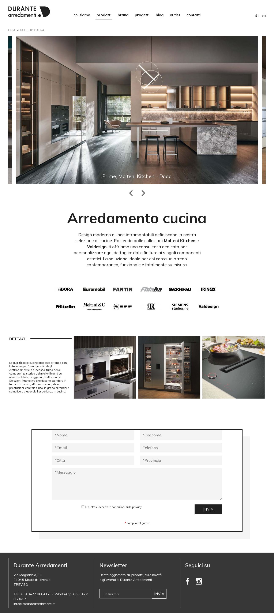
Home (12, 30)
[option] (137, 110)
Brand (123, 14)
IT (256, 15)
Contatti (193, 14)
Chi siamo (82, 14)
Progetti (142, 14)
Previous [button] (131, 192)
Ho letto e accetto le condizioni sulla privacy (113, 507)
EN (264, 15)
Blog (160, 14)
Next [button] (143, 192)
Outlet (175, 14)
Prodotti (104, 14)
